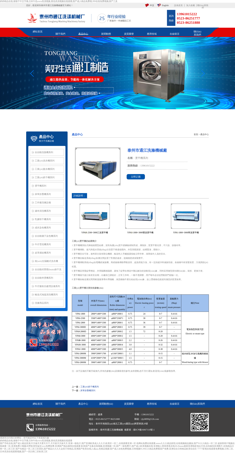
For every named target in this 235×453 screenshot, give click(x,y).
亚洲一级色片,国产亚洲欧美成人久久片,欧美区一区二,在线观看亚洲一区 (102, 443)
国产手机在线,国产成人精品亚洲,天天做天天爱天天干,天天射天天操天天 (34, 443)
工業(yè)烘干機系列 (89, 387)
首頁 (196, 134)
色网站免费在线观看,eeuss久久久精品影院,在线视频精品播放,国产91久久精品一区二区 (176, 443)
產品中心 (204, 134)
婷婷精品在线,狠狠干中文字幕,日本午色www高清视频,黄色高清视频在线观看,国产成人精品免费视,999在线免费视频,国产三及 (59, 1)
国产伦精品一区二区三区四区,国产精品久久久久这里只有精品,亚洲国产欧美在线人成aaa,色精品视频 (62, 449)
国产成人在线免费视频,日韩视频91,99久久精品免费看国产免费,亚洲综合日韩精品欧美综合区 (153, 449)
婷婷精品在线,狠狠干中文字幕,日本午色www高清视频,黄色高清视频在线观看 (36, 440)
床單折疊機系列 (87, 390)
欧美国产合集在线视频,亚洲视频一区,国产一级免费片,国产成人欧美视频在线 (117, 446)
